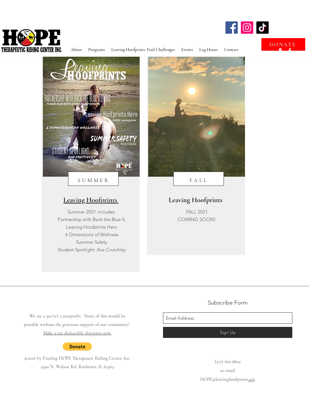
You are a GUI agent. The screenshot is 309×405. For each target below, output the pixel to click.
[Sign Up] (227, 332)
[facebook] (290, 50)
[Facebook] (231, 27)
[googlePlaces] (280, 50)
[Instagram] (247, 27)
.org (251, 379)
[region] (91, 164)
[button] (77, 346)
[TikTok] (262, 27)
